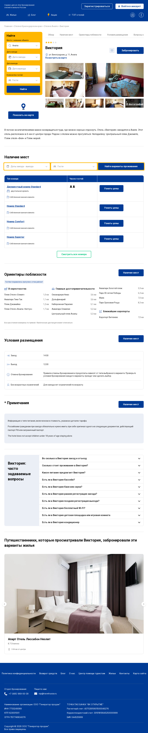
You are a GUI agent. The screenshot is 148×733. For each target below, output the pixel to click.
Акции (52, 14)
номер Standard (24, 186)
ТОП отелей (76, 15)
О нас (72, 673)
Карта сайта (139, 673)
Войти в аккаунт (129, 6)
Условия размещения (117, 35)
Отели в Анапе (51, 26)
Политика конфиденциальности (19, 673)
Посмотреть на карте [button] (56, 58)
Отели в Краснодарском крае (28, 26)
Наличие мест (66, 35)
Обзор (51, 35)
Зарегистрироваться (97, 6)
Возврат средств (48, 673)
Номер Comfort (15, 221)
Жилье (11, 15)
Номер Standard (16, 206)
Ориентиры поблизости (90, 35)
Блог (32, 15)
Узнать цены (111, 188)
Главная (8, 26)
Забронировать (130, 50)
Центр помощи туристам (92, 673)
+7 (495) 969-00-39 (16, 693)
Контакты (124, 673)
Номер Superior (15, 237)
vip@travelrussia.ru (45, 693)
